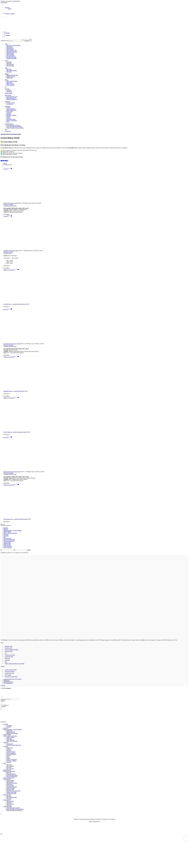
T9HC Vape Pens (10, 83)
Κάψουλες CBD (10, 789)
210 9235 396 (16, 1)
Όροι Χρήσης (7, 675)
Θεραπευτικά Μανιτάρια (9, 539)
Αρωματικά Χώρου (10, 119)
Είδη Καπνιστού (7, 538)
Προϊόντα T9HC (8, 651)
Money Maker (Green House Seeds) (12, 471)
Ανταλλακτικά (9, 104)
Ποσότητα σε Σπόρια (8, 204)
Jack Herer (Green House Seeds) (11, 250)
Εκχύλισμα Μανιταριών (11, 96)
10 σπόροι (14, 205)
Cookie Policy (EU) (8, 673)
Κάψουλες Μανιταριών (11, 99)
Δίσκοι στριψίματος (11, 108)
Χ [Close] (1, 834)
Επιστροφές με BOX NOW (10, 676)
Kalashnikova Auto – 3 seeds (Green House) (13, 391)
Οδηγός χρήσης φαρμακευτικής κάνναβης (13, 663)
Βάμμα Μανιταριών (11, 98)
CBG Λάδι (8, 69)
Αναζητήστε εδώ (5, 40)
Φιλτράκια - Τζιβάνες (11, 760)
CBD (6, 44)
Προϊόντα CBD (7, 542)
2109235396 (6, 680)
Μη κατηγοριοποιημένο (8, 541)
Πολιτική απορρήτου (9, 671)
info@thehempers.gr (8, 681)
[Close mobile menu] (1, 709)
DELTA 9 (5, 529)
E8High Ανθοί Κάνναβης (12, 75)
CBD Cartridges (10, 54)
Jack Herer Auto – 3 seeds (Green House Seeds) (14, 304)
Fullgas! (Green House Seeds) (10, 203)
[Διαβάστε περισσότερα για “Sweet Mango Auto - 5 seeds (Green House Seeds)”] (9, 484)
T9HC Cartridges (10, 85)
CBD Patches (9, 46)
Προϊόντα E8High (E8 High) (10, 649)
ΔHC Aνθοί (9, 764)
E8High (6, 73)
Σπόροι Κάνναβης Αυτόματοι (13, 125)
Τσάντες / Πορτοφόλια (11, 120)
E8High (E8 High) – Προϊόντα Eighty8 (12, 530)
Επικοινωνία (7, 131)
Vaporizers (7, 101)
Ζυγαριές (8, 118)
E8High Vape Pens (10, 76)
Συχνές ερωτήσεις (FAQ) (10, 669)
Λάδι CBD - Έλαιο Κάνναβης (13, 790)
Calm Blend (9, 91)
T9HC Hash (9, 82)
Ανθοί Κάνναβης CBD (11, 787)
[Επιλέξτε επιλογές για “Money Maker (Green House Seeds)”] (6, 437)
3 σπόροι (5, 205)
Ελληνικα (6, 7)
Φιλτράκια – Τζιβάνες (11, 115)
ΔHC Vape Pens (10, 768)
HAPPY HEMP (7, 93)
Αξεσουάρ (7, 106)
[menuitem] (4, 5)
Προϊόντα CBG (7, 543)
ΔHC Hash (8, 767)
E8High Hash (9, 77)
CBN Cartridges (10, 65)
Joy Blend (8, 90)
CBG (6, 67)
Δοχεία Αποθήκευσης (11, 110)
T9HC (6, 80)
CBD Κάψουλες (10, 48)
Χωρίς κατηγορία (7, 547)
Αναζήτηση (27, 40)
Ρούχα (7, 121)
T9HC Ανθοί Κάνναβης (11, 81)
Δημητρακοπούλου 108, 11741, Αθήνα (12, 679)
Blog (5, 129)
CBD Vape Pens (10, 53)
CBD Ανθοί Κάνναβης (11, 50)
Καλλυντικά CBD (10, 55)
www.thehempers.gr (8, 683)
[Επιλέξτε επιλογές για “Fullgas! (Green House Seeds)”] (6, 169)
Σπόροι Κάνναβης (9, 124)
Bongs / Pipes (9, 111)
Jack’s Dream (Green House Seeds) (11, 343)
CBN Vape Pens (10, 64)
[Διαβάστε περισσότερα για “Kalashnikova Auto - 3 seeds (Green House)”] (9, 357)
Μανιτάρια (6, 658)
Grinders (8, 107)
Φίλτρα (5, 163)
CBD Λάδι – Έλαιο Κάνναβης (13, 45)
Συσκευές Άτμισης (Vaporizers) (13, 745)
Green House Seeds (15, 134)
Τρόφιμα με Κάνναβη (11, 58)
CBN (6, 60)
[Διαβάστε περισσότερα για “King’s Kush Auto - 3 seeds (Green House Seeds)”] (9, 397)
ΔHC (4, 537)
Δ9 (4, 86)
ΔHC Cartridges (10, 766)
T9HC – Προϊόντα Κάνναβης (10, 533)
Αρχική (3, 134)
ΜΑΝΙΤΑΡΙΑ (8, 95)
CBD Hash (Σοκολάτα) (11, 52)
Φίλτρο (28, 550)
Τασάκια (8, 116)
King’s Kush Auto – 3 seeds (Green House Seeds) (15, 432)
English (8, 8)
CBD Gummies (10, 49)
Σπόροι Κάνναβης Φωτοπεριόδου (14, 126)
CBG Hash (8, 71)
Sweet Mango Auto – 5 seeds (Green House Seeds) (15, 519)
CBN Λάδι (8, 61)
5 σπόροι (10, 205)
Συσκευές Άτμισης (10, 102)
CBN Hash (8, 63)
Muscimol (8, 772)
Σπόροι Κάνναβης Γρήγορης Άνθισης (15, 127)
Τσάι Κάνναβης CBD (11, 57)
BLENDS (7, 89)
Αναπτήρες (8, 112)
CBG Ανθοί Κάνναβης (11, 70)
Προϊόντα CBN (7, 544)
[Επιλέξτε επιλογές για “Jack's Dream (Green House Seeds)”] (6, 309)
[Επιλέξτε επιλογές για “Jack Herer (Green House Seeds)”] (6, 216)
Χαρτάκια (8, 114)
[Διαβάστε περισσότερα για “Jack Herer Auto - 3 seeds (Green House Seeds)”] (9, 269)
